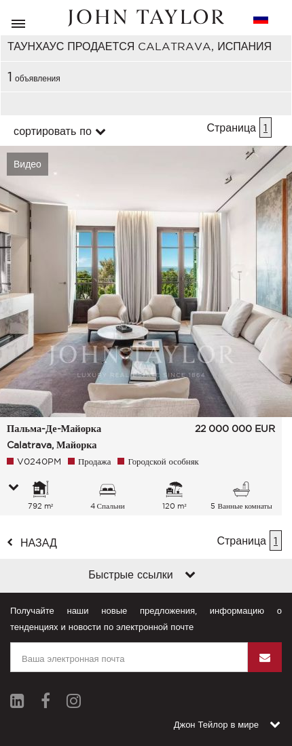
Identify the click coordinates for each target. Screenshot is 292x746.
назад (38, 542)
